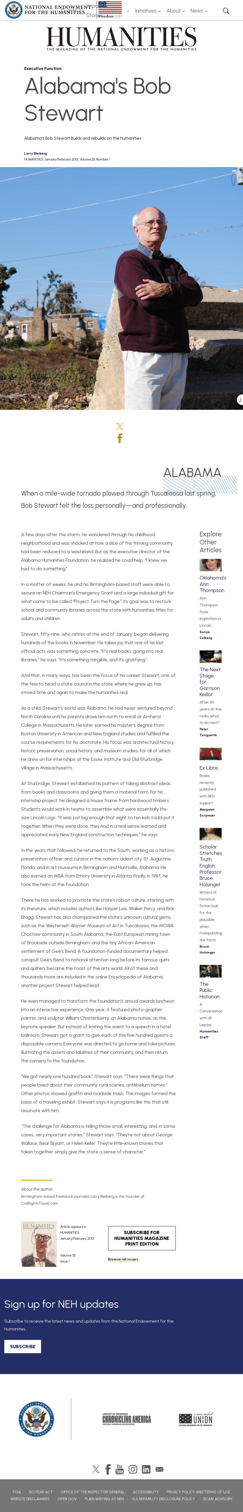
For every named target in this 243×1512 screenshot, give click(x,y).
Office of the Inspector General (93, 1492)
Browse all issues (123, 1259)
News (197, 11)
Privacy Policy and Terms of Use (198, 1492)
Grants (69, 11)
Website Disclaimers (30, 1499)
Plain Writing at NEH (104, 1499)
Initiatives (146, 11)
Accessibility (146, 1492)
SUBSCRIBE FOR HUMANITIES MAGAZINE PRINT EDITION (141, 1238)
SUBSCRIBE (22, 1346)
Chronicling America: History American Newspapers (127, 1419)
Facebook (119, 438)
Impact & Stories (97, 11)
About (173, 11)
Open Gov (67, 1499)
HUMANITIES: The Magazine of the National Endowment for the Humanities (121, 38)
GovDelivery (159, 1469)
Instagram (133, 1469)
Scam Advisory (218, 1499)
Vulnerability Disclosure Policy (163, 1499)
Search (226, 10)
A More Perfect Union (196, 1419)
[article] (57, 1244)
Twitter (119, 426)
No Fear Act (41, 1492)
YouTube (119, 1469)
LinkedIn (146, 1469)
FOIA (17, 1492)
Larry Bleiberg (35, 153)
